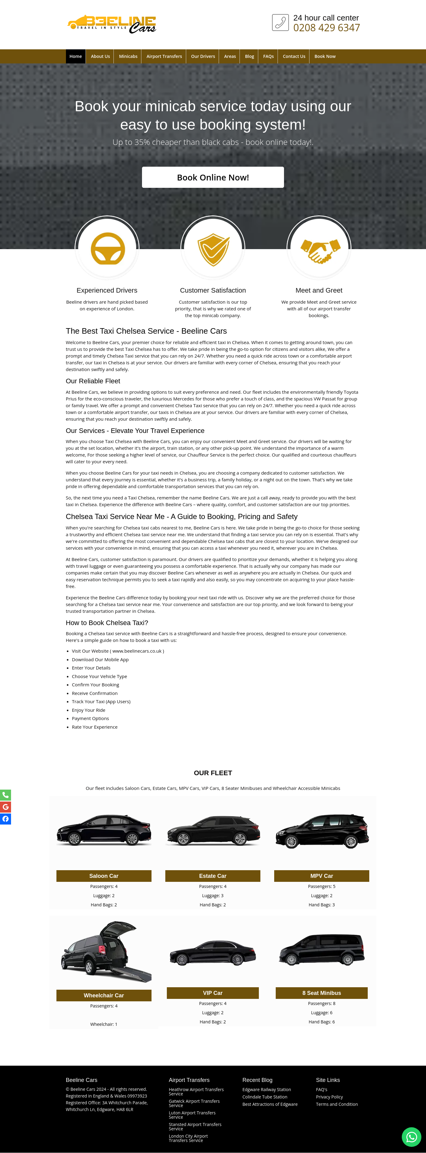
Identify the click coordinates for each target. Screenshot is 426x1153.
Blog (249, 56)
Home (76, 56)
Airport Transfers (164, 56)
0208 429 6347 (327, 26)
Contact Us (294, 56)
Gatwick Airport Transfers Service (194, 1103)
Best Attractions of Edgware (270, 1104)
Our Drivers (203, 56)
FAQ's (322, 1090)
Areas (230, 56)
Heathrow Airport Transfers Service (196, 1092)
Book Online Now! (213, 177)
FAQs (268, 56)
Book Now (325, 56)
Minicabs (128, 56)
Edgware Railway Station (267, 1090)
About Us (100, 56)
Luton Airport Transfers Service (192, 1115)
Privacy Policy (329, 1097)
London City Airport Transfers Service (188, 1138)
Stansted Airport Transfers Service (195, 1127)
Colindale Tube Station (265, 1097)
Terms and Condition (337, 1104)
